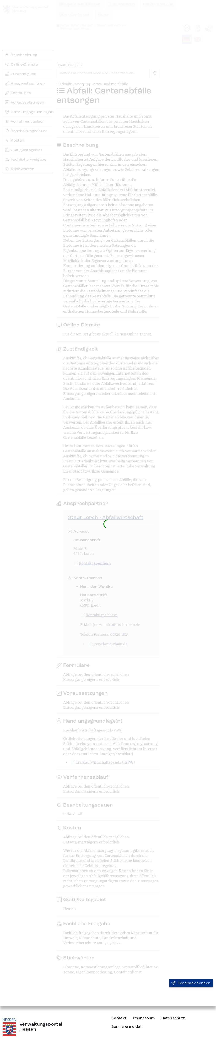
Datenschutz (173, 1018)
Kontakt (118, 1018)
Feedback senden (190, 983)
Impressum (144, 1018)
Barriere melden (126, 1027)
